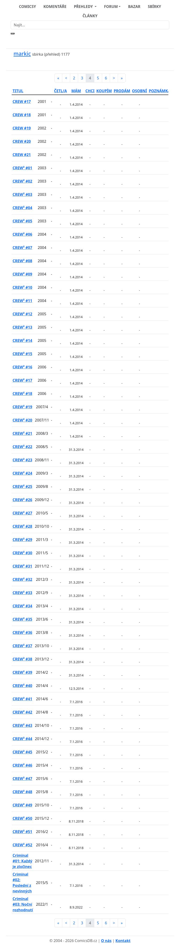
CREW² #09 (22, 274)
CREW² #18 (22, 393)
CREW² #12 (22, 313)
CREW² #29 (22, 539)
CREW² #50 (22, 818)
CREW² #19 (22, 406)
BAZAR (134, 6)
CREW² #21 (22, 433)
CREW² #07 (22, 247)
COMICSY (27, 6)
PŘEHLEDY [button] (84, 6)
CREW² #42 (22, 712)
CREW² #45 (22, 752)
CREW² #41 (22, 698)
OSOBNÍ (139, 90)
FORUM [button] (111, 6)
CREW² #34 (22, 606)
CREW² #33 (22, 592)
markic (22, 53)
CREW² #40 (22, 685)
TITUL (18, 90)
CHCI (89, 90)
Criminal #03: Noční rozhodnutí (23, 904)
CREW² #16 (22, 367)
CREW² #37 (22, 645)
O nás (106, 940)
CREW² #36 (22, 632)
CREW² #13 (22, 327)
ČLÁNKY (90, 15)
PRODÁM (122, 90)
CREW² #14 (22, 340)
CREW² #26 (22, 499)
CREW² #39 (22, 672)
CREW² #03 (22, 194)
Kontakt (122, 940)
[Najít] (90, 24)
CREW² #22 (22, 446)
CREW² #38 (22, 659)
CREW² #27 (22, 513)
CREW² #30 (22, 552)
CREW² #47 (22, 778)
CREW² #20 (22, 420)
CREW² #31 (22, 566)
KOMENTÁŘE (54, 6)
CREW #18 (22, 114)
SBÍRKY (154, 6)
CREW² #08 (22, 260)
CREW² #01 (22, 167)
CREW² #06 (22, 234)
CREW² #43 (22, 725)
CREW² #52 (22, 844)
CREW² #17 (22, 380)
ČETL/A (60, 90)
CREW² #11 (22, 300)
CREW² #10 (22, 287)
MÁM (76, 90)
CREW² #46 (22, 765)
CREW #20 (22, 141)
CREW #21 (22, 154)
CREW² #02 (22, 181)
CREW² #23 (22, 460)
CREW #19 (22, 128)
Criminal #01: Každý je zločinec (22, 861)
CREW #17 (22, 101)
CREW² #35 (22, 619)
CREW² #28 (22, 526)
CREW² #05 (22, 221)
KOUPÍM (104, 90)
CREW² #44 (22, 738)
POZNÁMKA (159, 90)
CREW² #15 (22, 353)
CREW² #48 (22, 791)
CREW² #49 (22, 805)
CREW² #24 (22, 473)
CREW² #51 (22, 831)
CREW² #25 (22, 486)
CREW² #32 (22, 579)
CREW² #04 (22, 207)
